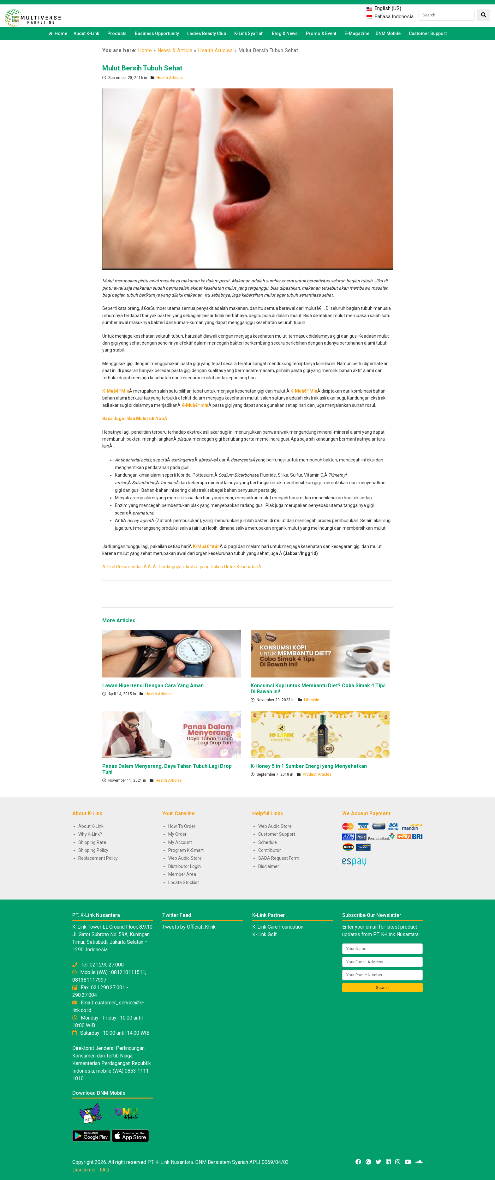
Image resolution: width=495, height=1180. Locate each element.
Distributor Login (184, 866)
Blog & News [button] (286, 33)
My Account (180, 842)
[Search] (446, 15)
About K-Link (91, 826)
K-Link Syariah (249, 33)
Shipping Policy (93, 850)
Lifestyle (311, 700)
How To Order (181, 826)
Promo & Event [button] (322, 33)
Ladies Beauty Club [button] (207, 33)
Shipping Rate (92, 842)
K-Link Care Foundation (277, 927)
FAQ (104, 1170)
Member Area (182, 874)
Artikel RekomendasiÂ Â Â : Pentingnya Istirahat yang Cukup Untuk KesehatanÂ (182, 566)
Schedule (267, 842)
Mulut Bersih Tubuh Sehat (142, 68)
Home (61, 33)
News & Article (175, 50)
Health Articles (215, 50)
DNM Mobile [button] (389, 33)
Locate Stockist (183, 882)
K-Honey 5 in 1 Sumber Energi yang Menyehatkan (309, 766)
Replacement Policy (98, 858)
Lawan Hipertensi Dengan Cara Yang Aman (153, 686)
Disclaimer (268, 866)
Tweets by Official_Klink (189, 927)
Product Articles (317, 774)
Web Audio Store (185, 858)
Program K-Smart (186, 850)
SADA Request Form (278, 858)
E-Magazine (356, 33)
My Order (177, 834)
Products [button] (117, 33)
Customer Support (428, 33)
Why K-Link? (90, 834)
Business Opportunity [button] (158, 33)
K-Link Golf (264, 934)
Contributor (269, 850)
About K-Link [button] (87, 33)
